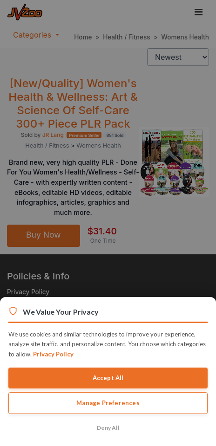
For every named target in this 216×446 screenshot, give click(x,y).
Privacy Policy (53, 354)
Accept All (108, 377)
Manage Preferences (108, 403)
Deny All (108, 427)
